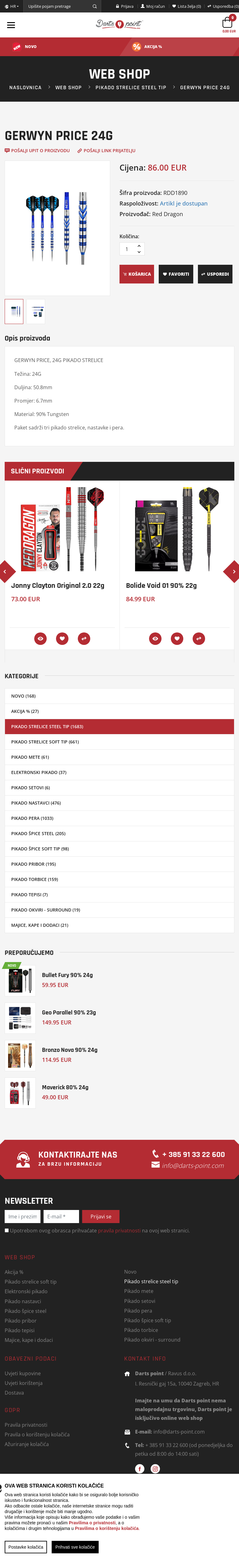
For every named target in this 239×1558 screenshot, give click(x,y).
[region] (119, 1516)
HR (10, 6)
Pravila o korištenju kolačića (37, 1434)
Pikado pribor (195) (33, 864)
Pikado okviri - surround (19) (45, 910)
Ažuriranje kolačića (27, 1444)
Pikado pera (138, 1310)
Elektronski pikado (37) (38, 772)
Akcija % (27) (25, 711)
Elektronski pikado (26, 1291)
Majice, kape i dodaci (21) (39, 925)
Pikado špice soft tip (147, 1320)
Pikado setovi (139, 1301)
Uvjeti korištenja (24, 1383)
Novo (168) (23, 696)
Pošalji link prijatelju (106, 150)
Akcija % (14, 1272)
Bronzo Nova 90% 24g (69, 1049)
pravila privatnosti (119, 1230)
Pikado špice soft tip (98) (40, 849)
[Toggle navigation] (11, 25)
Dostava (14, 1392)
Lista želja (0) (186, 6)
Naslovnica (25, 87)
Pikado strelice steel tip (131, 87)
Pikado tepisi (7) (29, 895)
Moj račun (153, 6)
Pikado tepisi (20, 1330)
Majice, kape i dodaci (29, 1340)
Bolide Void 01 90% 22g (161, 585)
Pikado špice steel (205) (38, 833)
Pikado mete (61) (30, 757)
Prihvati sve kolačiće (75, 1547)
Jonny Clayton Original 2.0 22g (57, 585)
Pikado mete (138, 1291)
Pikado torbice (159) (34, 879)
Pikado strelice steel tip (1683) (47, 726)
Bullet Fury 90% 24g (67, 975)
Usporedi (215, 274)
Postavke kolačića (25, 1547)
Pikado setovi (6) (30, 788)
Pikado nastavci (23, 1301)
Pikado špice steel (25, 1311)
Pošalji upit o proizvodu (37, 150)
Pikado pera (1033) (32, 818)
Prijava (124, 6)
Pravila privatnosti (26, 1424)
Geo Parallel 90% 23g (69, 1012)
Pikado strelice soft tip (31, 1281)
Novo (130, 1271)
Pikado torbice (141, 1330)
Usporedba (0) (223, 6)
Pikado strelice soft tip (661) (45, 742)
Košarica (137, 274)
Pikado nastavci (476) (36, 803)
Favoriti (176, 274)
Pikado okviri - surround (152, 1339)
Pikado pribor (21, 1320)
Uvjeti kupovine (23, 1373)
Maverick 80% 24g (65, 1087)
